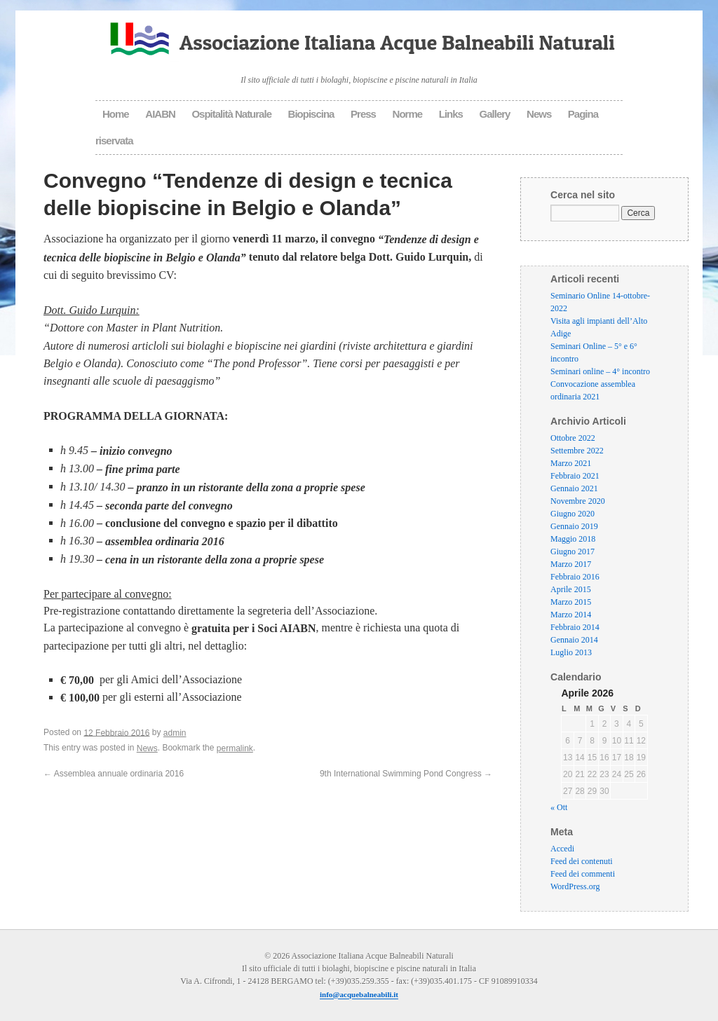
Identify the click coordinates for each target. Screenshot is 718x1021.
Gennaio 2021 (574, 488)
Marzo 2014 (570, 614)
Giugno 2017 (572, 551)
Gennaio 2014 (574, 640)
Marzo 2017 (570, 564)
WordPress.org (575, 887)
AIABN (160, 114)
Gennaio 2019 (574, 526)
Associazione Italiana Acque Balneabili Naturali (397, 42)
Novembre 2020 (577, 501)
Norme (408, 114)
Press (363, 114)
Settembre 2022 (577, 450)
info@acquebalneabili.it (359, 995)
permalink (235, 748)
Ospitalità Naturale (231, 114)
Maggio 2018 (572, 539)
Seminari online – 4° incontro (600, 371)
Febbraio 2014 (575, 627)
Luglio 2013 (571, 652)
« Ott (558, 808)
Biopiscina (311, 114)
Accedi (562, 849)
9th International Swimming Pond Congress (406, 774)
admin (175, 733)
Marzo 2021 (570, 463)
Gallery (495, 114)
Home (115, 114)
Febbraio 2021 (575, 476)
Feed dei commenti (582, 874)
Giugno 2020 (572, 514)
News (539, 114)
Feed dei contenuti (581, 862)
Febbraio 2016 (575, 577)
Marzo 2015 (570, 602)
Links (451, 114)
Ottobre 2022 (572, 438)
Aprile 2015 (570, 589)
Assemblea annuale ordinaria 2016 (113, 774)
